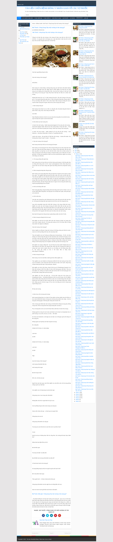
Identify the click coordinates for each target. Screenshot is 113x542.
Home (19, 18)
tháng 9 (77, 396)
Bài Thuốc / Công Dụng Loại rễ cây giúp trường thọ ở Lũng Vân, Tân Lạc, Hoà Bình (86, 39)
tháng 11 (78, 392)
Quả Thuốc (65, 18)
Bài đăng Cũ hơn (68, 533)
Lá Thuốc (72, 18)
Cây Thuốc (22, 32)
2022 (76, 150)
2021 (76, 152)
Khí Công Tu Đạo (56, 18)
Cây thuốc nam (23, 33)
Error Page (79, 18)
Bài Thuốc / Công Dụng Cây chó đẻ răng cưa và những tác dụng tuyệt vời (86, 52)
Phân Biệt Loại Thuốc (24, 36)
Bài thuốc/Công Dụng (24, 28)
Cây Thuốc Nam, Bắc (27, 18)
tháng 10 (78, 394)
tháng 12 (78, 154)
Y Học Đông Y (47, 18)
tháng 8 (77, 397)
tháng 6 (77, 399)
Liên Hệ (86, 18)
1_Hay (21, 27)
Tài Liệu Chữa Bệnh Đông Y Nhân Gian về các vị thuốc (56, 8)
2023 (76, 148)
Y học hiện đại (38, 18)
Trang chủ (20, 4)
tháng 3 (77, 401)
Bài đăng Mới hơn (35, 533)
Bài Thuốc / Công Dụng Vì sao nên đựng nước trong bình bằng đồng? (86, 112)
